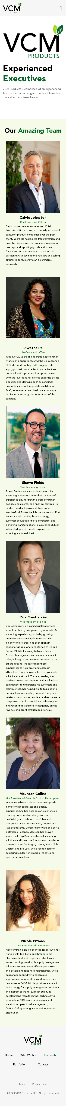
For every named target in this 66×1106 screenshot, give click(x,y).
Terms (22, 1084)
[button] (60, 8)
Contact (43, 1064)
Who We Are (28, 1055)
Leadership (51, 1055)
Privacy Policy (40, 1084)
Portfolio (19, 1064)
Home (9, 1055)
